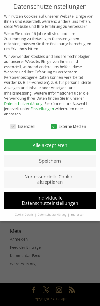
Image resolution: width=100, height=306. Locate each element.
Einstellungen (42, 104)
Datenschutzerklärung (23, 99)
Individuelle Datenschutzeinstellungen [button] (50, 196)
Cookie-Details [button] (24, 210)
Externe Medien (68, 121)
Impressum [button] (77, 210)
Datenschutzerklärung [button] (52, 210)
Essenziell (22, 121)
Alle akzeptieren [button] (50, 140)
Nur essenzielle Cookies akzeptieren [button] (49, 175)
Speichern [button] (50, 156)
